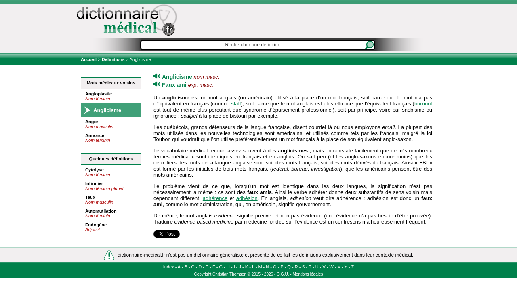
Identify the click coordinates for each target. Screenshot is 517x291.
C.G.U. (283, 274)
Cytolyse (94, 169)
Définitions (113, 59)
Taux (90, 197)
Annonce (94, 135)
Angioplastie (98, 93)
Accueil (89, 59)
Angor (91, 121)
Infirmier (94, 183)
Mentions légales (307, 274)
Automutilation (101, 211)
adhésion (247, 198)
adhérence (215, 198)
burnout (423, 104)
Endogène (96, 224)
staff (236, 104)
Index (168, 266)
